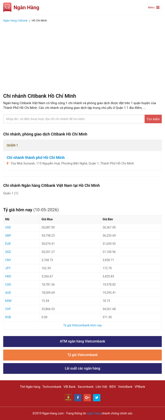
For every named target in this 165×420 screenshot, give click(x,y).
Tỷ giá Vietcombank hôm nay (82, 325)
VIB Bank (69, 386)
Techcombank (51, 386)
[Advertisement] (82, 56)
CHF (8, 309)
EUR (8, 243)
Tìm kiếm (153, 119)
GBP (8, 235)
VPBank (139, 386)
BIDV (112, 386)
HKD (8, 276)
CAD (8, 284)
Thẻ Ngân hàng (30, 386)
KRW (8, 301)
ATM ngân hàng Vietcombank (82, 341)
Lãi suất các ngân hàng (82, 368)
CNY (8, 260)
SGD (8, 252)
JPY (8, 268)
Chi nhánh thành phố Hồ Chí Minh (36, 157)
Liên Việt (101, 386)
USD (8, 227)
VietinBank (125, 386)
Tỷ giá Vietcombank (82, 355)
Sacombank (85, 386)
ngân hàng (94, 413)
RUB (8, 317)
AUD (8, 292)
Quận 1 (10, 193)
